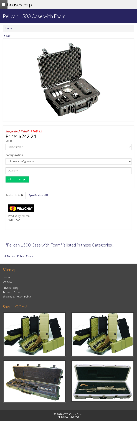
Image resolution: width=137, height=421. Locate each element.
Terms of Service (12, 292)
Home (8, 28)
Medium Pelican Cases (18, 256)
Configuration (14, 155)
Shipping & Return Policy (17, 296)
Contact (7, 281)
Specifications (38, 195)
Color (9, 140)
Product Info (14, 195)
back (7, 35)
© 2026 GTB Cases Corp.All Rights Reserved (68, 415)
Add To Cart (17, 179)
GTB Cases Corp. (17, 5)
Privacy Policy (10, 287)
